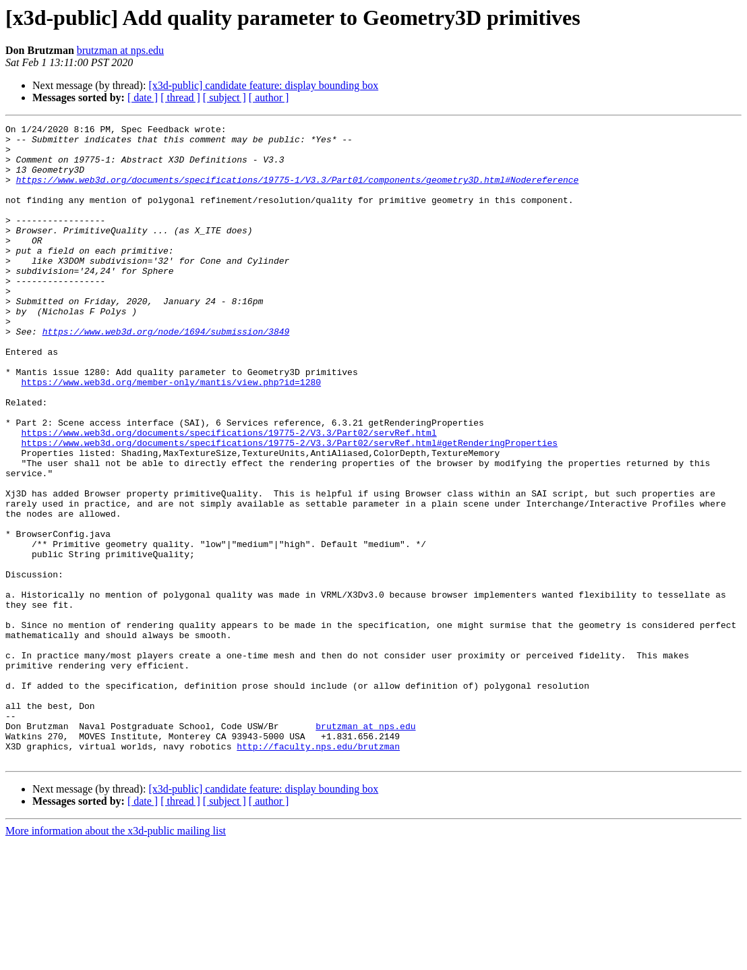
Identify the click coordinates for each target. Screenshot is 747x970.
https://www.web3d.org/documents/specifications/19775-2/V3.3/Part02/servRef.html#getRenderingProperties (289, 507)
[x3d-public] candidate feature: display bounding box (263, 85)
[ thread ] (180, 97)
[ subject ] (224, 97)
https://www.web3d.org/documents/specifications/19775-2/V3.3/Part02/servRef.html (228, 495)
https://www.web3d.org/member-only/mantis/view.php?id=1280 (171, 434)
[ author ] (269, 97)
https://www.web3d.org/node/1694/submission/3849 (166, 374)
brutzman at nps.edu (120, 50)
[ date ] (142, 97)
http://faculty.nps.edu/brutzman (318, 871)
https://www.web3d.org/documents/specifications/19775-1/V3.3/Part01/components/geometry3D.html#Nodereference (297, 192)
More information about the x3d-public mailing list (115, 958)
